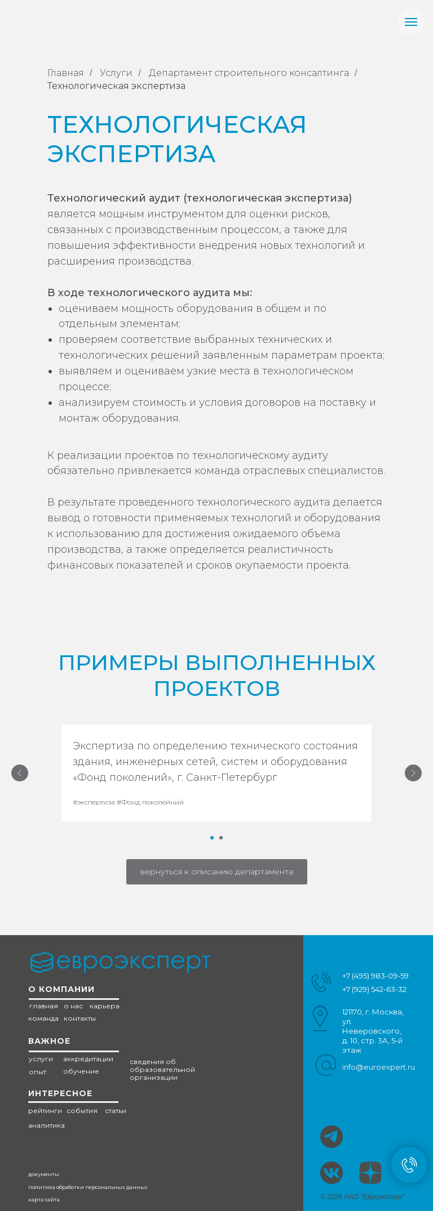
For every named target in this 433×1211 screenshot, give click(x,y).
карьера (105, 1006)
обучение (81, 1071)
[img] (331, 1172)
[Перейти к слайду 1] (212, 837)
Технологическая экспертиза (116, 86)
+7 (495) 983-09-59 (375, 975)
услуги (41, 1058)
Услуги (116, 73)
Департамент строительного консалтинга (249, 73)
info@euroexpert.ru (378, 1066)
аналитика (46, 1125)
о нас (73, 1006)
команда (43, 1018)
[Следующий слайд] (413, 773)
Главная (65, 73)
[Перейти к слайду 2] (221, 837)
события (82, 1110)
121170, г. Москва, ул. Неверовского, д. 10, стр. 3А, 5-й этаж (373, 1030)
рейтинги (45, 1110)
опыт (37, 1071)
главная (43, 1006)
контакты (80, 1018)
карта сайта (44, 1199)
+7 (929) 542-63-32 (374, 989)
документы (43, 1174)
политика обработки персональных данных (88, 1187)
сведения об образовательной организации (162, 1069)
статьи (115, 1110)
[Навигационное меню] (411, 22)
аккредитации (88, 1058)
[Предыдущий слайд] (19, 773)
